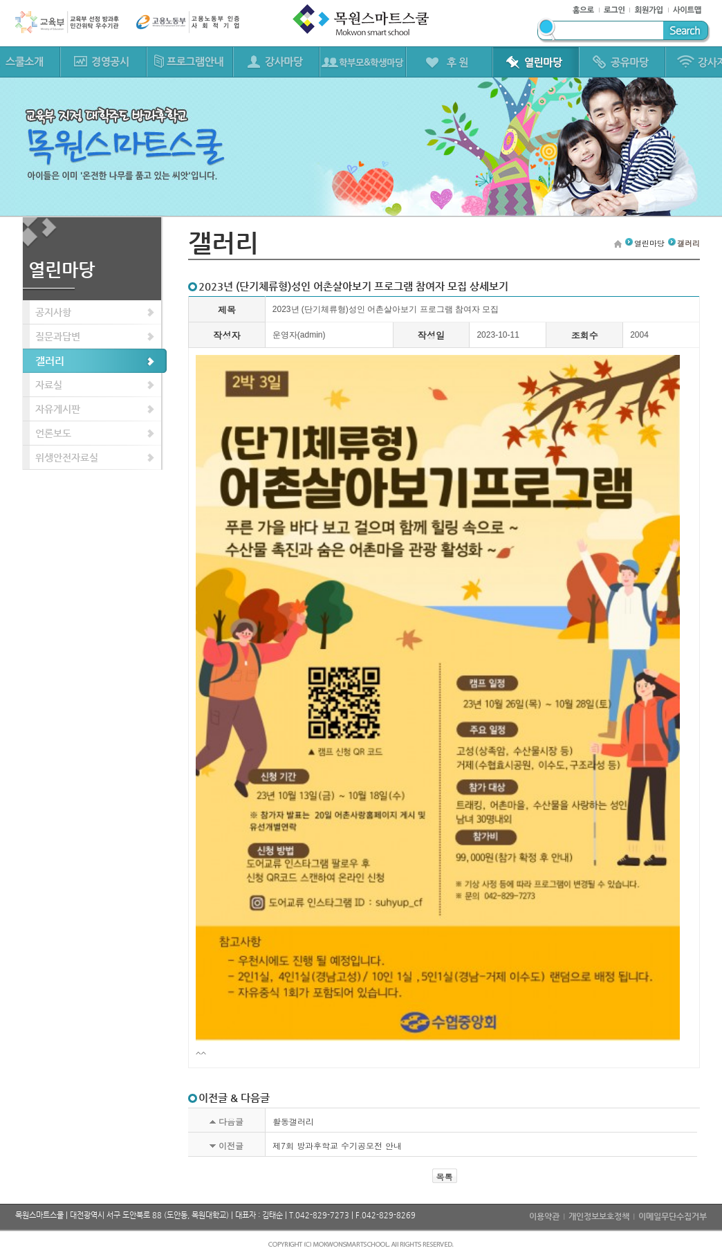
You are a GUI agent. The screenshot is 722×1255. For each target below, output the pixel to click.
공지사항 (53, 312)
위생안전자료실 (66, 457)
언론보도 (53, 433)
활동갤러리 (293, 1121)
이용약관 (544, 1216)
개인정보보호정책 (598, 1216)
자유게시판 (57, 408)
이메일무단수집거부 (672, 1216)
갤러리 (49, 361)
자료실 (48, 384)
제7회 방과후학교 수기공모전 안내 (337, 1145)
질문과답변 (57, 336)
